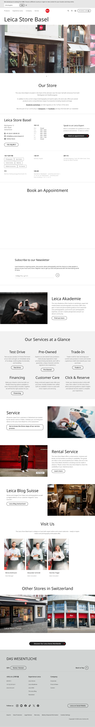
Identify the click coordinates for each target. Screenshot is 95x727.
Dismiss (26, 5)
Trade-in (78, 368)
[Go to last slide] (9, 49)
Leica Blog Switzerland (17, 504)
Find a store (75, 11)
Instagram (41, 109)
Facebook (51, 109)
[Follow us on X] (33, 705)
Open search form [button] (68, 11)
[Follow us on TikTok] (29, 705)
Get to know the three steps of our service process (24, 427)
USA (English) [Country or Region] (8, 5)
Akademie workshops (33, 105)
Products (7, 11)
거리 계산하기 (11, 145)
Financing (17, 393)
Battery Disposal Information (50, 715)
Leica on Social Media (78, 706)
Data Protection (17, 715)
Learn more (58, 471)
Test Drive (17, 368)
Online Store (11, 139)
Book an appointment (76, 136)
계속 (22, 5)
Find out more (59, 318)
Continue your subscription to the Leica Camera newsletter (57, 275)
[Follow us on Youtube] (21, 705)
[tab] (47, 76)
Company (29, 11)
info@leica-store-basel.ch (15, 136)
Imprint (9, 715)
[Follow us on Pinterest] (38, 705)
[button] (86, 668)
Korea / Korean (18, 668)
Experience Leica (18, 11)
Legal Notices (28, 715)
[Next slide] (85, 49)
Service (37, 11)
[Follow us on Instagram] (17, 705)
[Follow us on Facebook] (25, 705)
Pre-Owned (47, 370)
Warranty (37, 715)
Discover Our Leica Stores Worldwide (47, 644)
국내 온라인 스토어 (84, 11)
